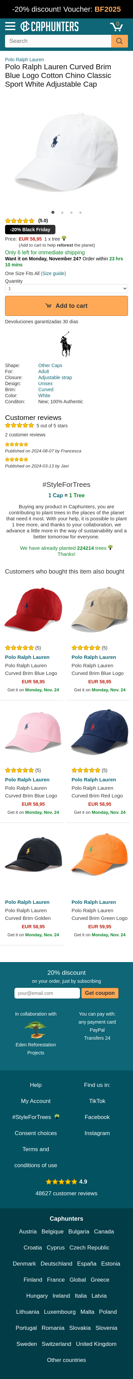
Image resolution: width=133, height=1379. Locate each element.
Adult (43, 371)
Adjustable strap (55, 377)
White (44, 395)
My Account (36, 1101)
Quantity (14, 281)
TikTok (97, 1101)
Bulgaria (79, 1231)
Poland (108, 1312)
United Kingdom (96, 1344)
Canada (104, 1231)
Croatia (33, 1247)
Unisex (45, 383)
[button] (52, 212)
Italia (81, 1296)
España (87, 1264)
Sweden (26, 1344)
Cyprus (56, 1247)
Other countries (66, 1360)
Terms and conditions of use (35, 1157)
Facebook (97, 1117)
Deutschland (57, 1264)
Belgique (52, 1231)
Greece (100, 1280)
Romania (53, 1328)
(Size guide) (53, 273)
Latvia (98, 1296)
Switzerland (56, 1344)
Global (78, 1280)
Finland (33, 1280)
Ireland (61, 1296)
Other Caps (50, 365)
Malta (88, 1312)
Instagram (97, 1133)
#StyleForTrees (35, 1117)
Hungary (37, 1296)
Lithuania (27, 1312)
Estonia (110, 1264)
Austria (28, 1231)
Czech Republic (89, 1247)
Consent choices (36, 1133)
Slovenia (106, 1328)
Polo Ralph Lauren (24, 59)
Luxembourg (60, 1312)
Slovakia (80, 1328)
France (56, 1280)
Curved (45, 389)
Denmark (24, 1264)
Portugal (26, 1328)
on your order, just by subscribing (66, 976)
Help (36, 1085)
